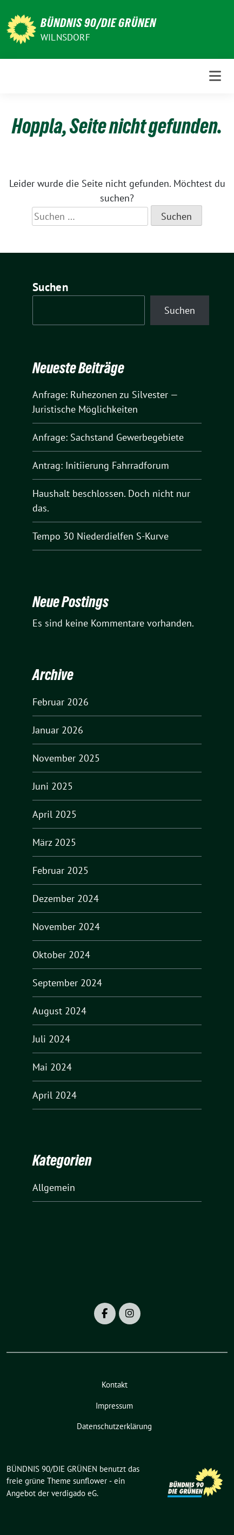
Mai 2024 (52, 1067)
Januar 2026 (57, 730)
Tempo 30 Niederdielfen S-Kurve (100, 536)
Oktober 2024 (61, 954)
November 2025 (66, 758)
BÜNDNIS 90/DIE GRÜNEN (98, 23)
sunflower (90, 1481)
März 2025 (54, 842)
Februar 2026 (60, 702)
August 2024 (59, 1011)
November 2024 (66, 926)
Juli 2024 (51, 1039)
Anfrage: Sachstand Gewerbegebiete (108, 437)
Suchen (50, 287)
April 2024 (54, 1095)
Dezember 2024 (65, 898)
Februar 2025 (60, 870)
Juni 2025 (52, 786)
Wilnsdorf (65, 37)
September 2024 (67, 983)
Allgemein (53, 1187)
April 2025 (54, 814)
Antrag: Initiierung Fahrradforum (100, 465)
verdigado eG (74, 1493)
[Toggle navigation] (215, 76)
